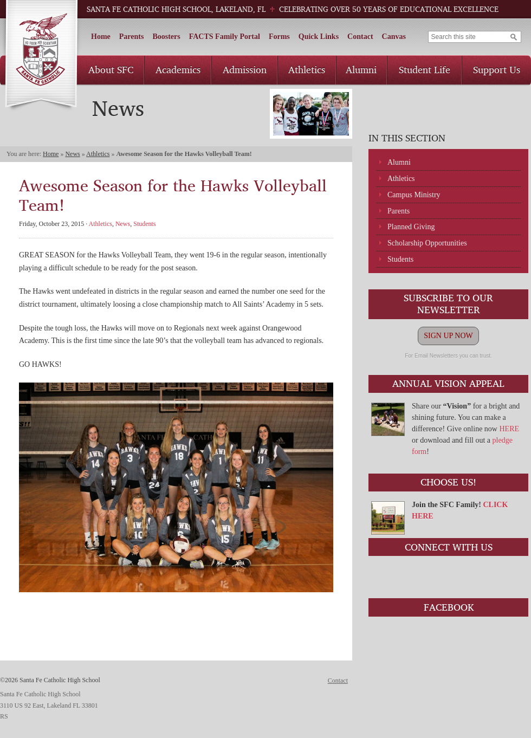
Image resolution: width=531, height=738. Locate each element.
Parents (131, 37)
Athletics (306, 69)
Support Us (496, 69)
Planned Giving (411, 227)
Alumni (361, 69)
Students (400, 259)
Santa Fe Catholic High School (41, 56)
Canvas (394, 37)
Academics (178, 69)
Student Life (424, 69)
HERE (509, 429)
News (72, 154)
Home (101, 37)
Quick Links (319, 37)
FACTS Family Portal (224, 37)
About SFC (110, 69)
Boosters (166, 37)
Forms (279, 37)
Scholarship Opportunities (427, 243)
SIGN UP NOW (448, 336)
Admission (245, 69)
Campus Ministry (414, 195)
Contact (360, 37)
